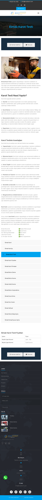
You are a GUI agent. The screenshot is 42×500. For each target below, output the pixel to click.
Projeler (3, 382)
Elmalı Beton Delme (10, 272)
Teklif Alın (21, 8)
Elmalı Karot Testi (11, 254)
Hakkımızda (4, 379)
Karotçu (12, 415)
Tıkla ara (29, 45)
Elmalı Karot (8, 242)
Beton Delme (13, 422)
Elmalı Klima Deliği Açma (11, 314)
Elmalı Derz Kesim (10, 302)
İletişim (3, 386)
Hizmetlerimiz (5, 376)
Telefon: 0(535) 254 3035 (21, 460)
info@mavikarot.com (26, 1)
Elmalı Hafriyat (9, 308)
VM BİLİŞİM (21, 497)
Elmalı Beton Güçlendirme (12, 290)
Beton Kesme (13, 428)
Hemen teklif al (15, 45)
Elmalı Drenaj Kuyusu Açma (12, 320)
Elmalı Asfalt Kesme (10, 284)
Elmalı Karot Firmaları (10, 266)
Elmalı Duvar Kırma (10, 296)
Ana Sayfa (4, 373)
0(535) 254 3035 (13, 1)
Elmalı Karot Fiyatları (10, 260)
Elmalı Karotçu (9, 248)
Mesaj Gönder (5, 407)
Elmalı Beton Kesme (10, 278)
